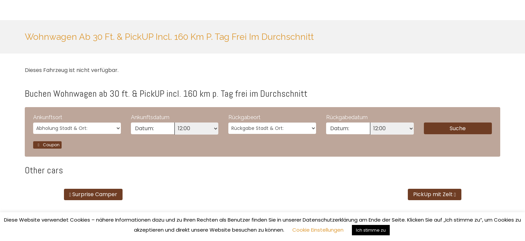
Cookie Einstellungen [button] (318, 229)
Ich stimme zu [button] (371, 230)
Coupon (47, 145)
